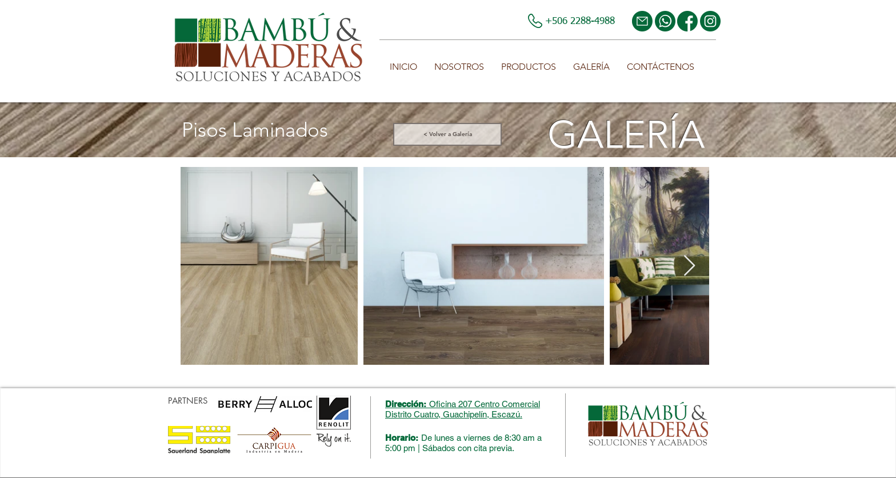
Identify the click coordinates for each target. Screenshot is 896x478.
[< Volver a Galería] (447, 134)
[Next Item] (689, 266)
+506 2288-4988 (581, 21)
